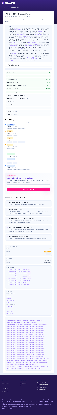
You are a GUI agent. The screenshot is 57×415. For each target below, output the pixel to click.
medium (47, 251)
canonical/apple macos (43, 362)
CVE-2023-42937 (10, 308)
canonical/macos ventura (19, 364)
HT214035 (8, 302)
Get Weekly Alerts (28, 189)
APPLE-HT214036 (10, 300)
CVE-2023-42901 (10, 313)
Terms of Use (5, 391)
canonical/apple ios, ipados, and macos (14, 366)
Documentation (23, 383)
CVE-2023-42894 (10, 311)
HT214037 (8, 296)
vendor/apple (35, 362)
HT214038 (8, 298)
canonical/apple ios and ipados (31, 364)
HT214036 (8, 295)
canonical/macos (10, 364)
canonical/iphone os (44, 366)
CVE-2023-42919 (10, 310)
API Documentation (24, 386)
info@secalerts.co (41, 389)
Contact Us (5, 388)
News (3, 386)
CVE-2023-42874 (10, 306)
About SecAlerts (6, 383)
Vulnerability (6, 8)
